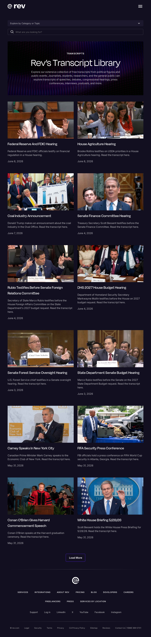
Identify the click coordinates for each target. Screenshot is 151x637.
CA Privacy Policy (77, 628)
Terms (49, 628)
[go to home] (75, 580)
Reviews (106, 628)
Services (23, 592)
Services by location (93, 601)
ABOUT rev (63, 592)
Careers (129, 592)
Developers (110, 592)
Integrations (43, 592)
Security (38, 628)
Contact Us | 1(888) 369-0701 (128, 628)
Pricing (80, 592)
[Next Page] (75, 558)
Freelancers (53, 601)
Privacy (60, 628)
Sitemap (93, 628)
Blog (94, 592)
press (70, 601)
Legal (26, 628)
